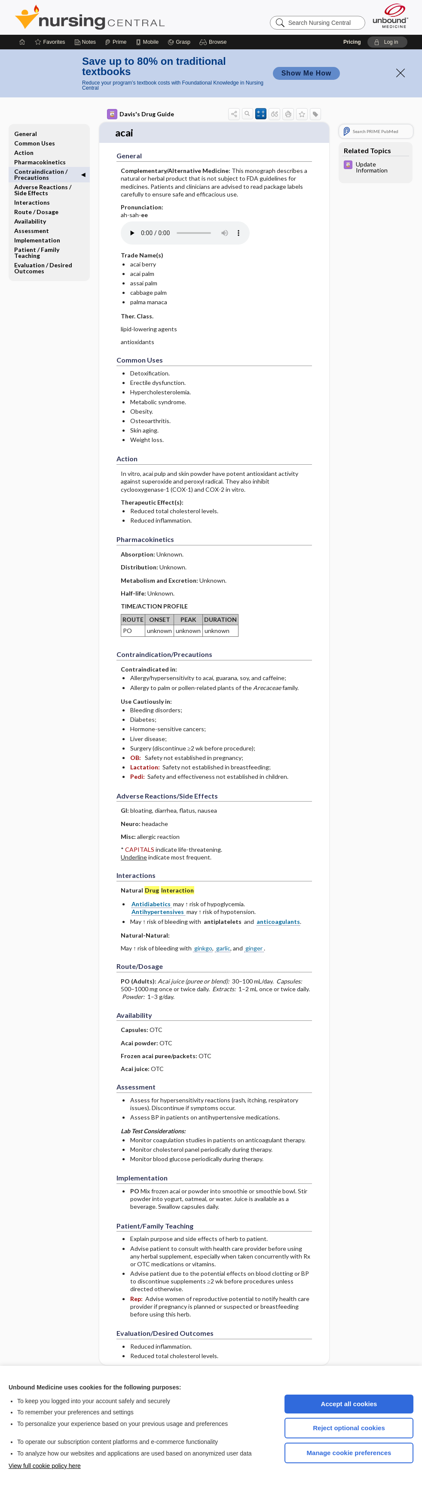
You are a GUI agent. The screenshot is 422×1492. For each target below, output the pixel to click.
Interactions (32, 202)
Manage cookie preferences (349, 1452)
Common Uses (34, 143)
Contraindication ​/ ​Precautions (41, 174)
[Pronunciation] (185, 227)
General (25, 133)
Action (24, 152)
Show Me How (306, 73)
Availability (30, 221)
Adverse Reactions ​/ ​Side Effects (43, 190)
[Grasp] (179, 42)
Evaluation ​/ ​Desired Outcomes (43, 268)
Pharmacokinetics (40, 162)
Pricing (352, 42)
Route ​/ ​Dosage (36, 211)
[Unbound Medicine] (391, 15)
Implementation (37, 240)
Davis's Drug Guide (140, 114)
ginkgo (202, 942)
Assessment (31, 230)
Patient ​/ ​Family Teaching (36, 252)
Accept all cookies (349, 1403)
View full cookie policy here (45, 1465)
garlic (222, 942)
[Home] (22, 42)
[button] (214, 42)
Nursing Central (122, 17)
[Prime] (115, 42)
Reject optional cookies (349, 1427)
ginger (254, 942)
